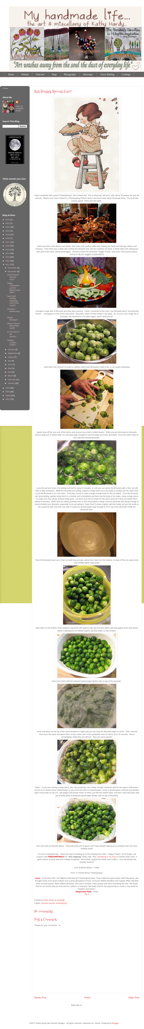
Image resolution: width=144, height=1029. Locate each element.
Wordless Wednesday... (13, 311)
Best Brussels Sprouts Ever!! (53, 91)
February (12, 379)
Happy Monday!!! (12, 318)
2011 (7, 264)
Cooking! (125, 74)
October (11, 349)
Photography (70, 74)
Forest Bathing (107, 74)
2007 (7, 399)
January (11, 383)
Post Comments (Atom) (93, 1005)
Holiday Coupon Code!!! (11, 342)
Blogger (115, 1023)
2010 (7, 388)
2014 (7, 253)
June (10, 364)
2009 (7, 392)
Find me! (40, 74)
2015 (7, 249)
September (13, 353)
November (12, 271)
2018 (7, 238)
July (10, 361)
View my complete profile (20, 108)
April (10, 372)
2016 (7, 246)
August (11, 357)
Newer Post (40, 997)
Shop (54, 74)
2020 (7, 231)
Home (11, 74)
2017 (7, 242)
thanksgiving (61, 903)
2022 (7, 227)
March (11, 376)
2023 (7, 223)
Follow (5, 88)
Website (25, 74)
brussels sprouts (48, 903)
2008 (7, 395)
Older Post (133, 997)
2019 (7, 234)
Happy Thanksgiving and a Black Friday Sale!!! (13, 287)
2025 (7, 219)
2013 (7, 257)
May (10, 368)
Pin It (87, 894)
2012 (7, 261)
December (12, 268)
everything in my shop (106, 857)
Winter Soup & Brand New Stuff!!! (13, 325)
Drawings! (88, 74)
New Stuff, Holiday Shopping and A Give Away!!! (13, 300)
